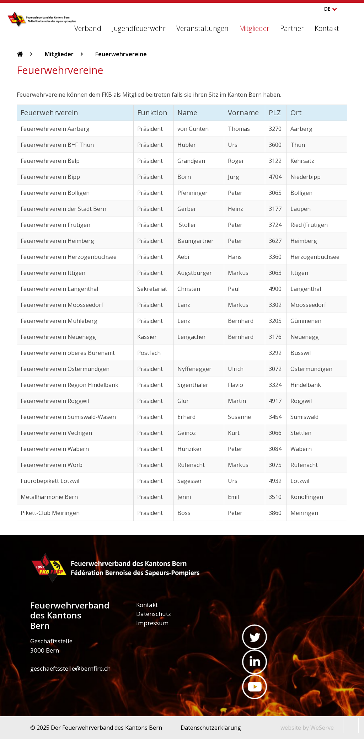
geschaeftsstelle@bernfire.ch (70, 668)
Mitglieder (254, 28)
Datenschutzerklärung (211, 728)
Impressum (152, 623)
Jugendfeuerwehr (139, 28)
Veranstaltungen (202, 28)
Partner (292, 28)
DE (327, 8)
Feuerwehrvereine (121, 54)
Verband (87, 28)
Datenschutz (153, 614)
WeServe (322, 728)
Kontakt (327, 28)
